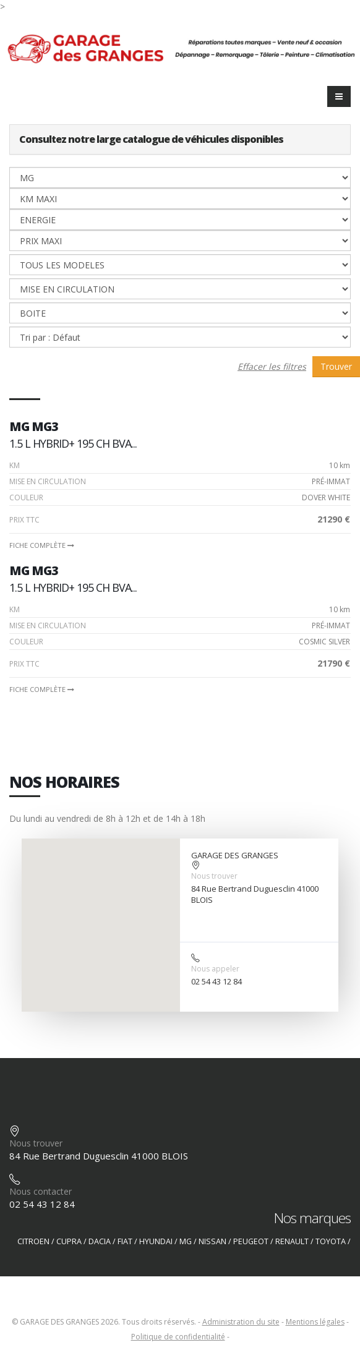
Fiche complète (41, 545)
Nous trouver (214, 876)
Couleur (26, 497)
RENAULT (292, 1241)
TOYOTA (330, 1241)
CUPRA (69, 1241)
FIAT (125, 1241)
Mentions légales (315, 1322)
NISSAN (212, 1241)
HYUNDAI (156, 1241)
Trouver (336, 366)
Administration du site (241, 1322)
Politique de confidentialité (178, 1336)
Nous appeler (215, 968)
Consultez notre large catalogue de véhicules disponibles (151, 139)
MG (185, 1241)
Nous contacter (40, 1191)
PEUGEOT (250, 1241)
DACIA (99, 1241)
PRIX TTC (24, 519)
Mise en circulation (47, 481)
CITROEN (33, 1241)
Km (14, 465)
